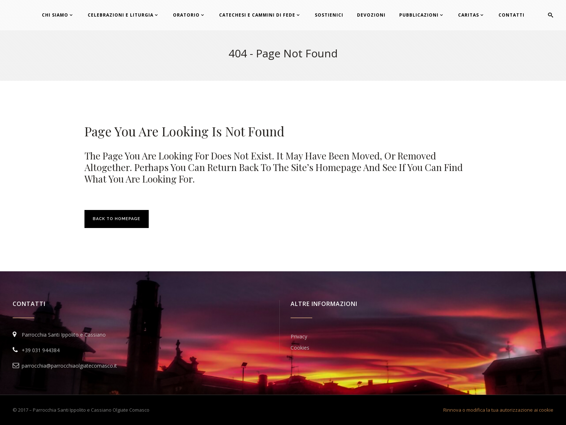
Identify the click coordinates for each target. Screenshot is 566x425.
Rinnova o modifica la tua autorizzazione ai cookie (498, 410)
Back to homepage (116, 218)
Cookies (300, 347)
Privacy (299, 336)
